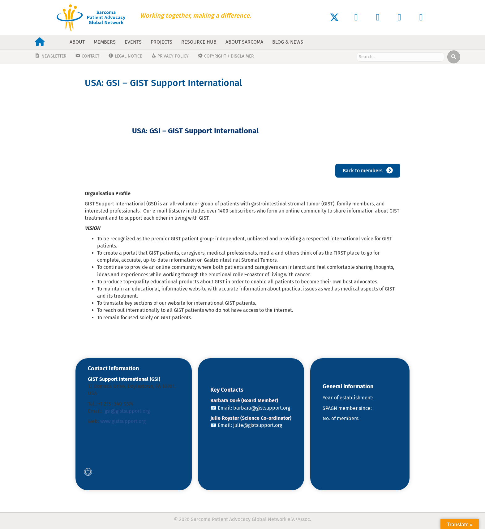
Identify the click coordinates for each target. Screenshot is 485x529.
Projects (161, 42)
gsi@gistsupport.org (127, 411)
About (77, 42)
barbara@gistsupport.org (261, 408)
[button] (334, 17)
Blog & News (287, 42)
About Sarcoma (244, 42)
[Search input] (400, 57)
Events (133, 42)
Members (105, 42)
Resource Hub (199, 42)
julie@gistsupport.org (257, 425)
